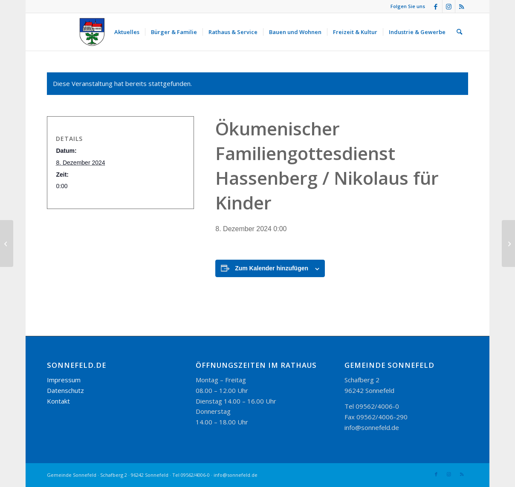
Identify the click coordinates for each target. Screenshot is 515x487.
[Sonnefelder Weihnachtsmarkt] (6, 243)
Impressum (64, 379)
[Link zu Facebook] (436, 6)
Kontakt (58, 401)
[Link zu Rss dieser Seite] (461, 6)
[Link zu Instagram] (449, 6)
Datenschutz (65, 390)
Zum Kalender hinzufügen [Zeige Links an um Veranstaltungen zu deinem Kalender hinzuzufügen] (271, 268)
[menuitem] (127, 32)
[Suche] (459, 32)
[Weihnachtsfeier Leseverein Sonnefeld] (508, 243)
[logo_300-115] (96, 32)
